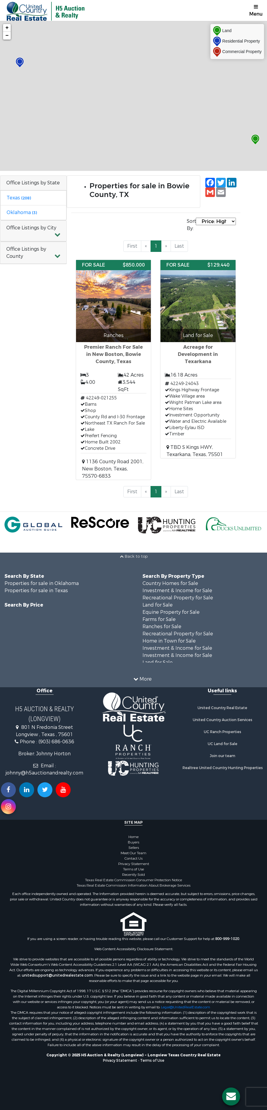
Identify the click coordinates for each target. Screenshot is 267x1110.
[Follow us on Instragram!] (8, 806)
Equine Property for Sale (171, 612)
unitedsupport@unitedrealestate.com (57, 975)
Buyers (133, 842)
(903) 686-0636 (56, 742)
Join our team (222, 755)
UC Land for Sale (222, 743)
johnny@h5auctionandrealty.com (44, 773)
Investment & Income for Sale (177, 590)
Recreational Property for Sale (177, 598)
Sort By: (191, 224)
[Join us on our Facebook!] (8, 789)
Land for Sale (157, 605)
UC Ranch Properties (222, 732)
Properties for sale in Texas (36, 590)
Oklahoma (22, 212)
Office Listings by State (33, 183)
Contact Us (133, 858)
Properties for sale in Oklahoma (41, 583)
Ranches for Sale (161, 626)
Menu (256, 10)
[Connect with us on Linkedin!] (26, 789)
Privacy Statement (133, 863)
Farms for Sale (159, 619)
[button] (33, 231)
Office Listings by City (31, 228)
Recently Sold (133, 874)
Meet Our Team (133, 853)
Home (133, 836)
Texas (19, 198)
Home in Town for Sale (169, 641)
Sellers (133, 847)
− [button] (7, 35)
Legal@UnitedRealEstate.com (185, 1007)
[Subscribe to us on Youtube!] (63, 789)
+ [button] (7, 27)
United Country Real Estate (222, 708)
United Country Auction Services (222, 720)
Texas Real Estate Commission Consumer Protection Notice (133, 880)
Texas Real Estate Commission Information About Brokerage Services (133, 885)
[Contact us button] (231, 1097)
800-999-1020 (227, 938)
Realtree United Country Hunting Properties (223, 767)
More (143, 679)
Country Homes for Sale (170, 583)
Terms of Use (133, 869)
